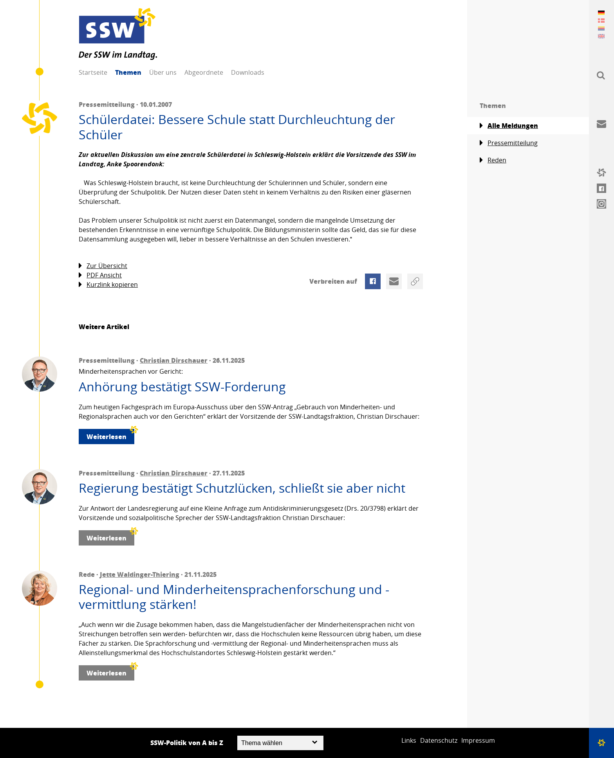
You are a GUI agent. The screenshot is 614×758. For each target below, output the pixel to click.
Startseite (93, 72)
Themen (128, 72)
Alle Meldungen (509, 125)
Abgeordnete (203, 72)
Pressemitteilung (509, 143)
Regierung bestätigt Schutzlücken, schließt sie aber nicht (242, 488)
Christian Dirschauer (174, 360)
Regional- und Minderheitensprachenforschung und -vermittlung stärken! (234, 597)
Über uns (163, 72)
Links (408, 740)
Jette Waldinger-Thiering (139, 574)
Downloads (247, 72)
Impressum (478, 740)
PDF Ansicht (100, 275)
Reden (493, 160)
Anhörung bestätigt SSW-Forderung (182, 386)
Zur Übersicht (103, 265)
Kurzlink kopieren (108, 284)
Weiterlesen (110, 435)
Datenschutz (438, 740)
